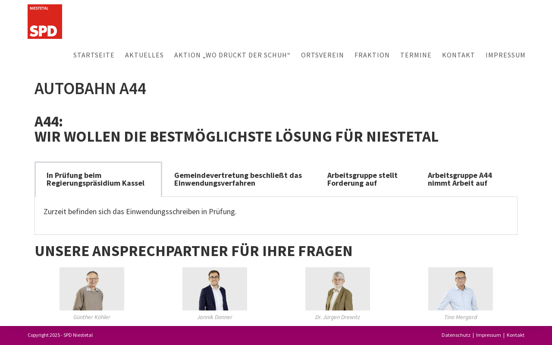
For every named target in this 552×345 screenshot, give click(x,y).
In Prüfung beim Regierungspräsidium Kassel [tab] (95, 179)
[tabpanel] (276, 216)
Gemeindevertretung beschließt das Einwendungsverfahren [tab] (238, 179)
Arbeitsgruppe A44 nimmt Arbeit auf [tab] (460, 179)
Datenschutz (456, 335)
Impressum (488, 335)
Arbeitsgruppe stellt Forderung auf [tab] (362, 179)
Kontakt (515, 335)
